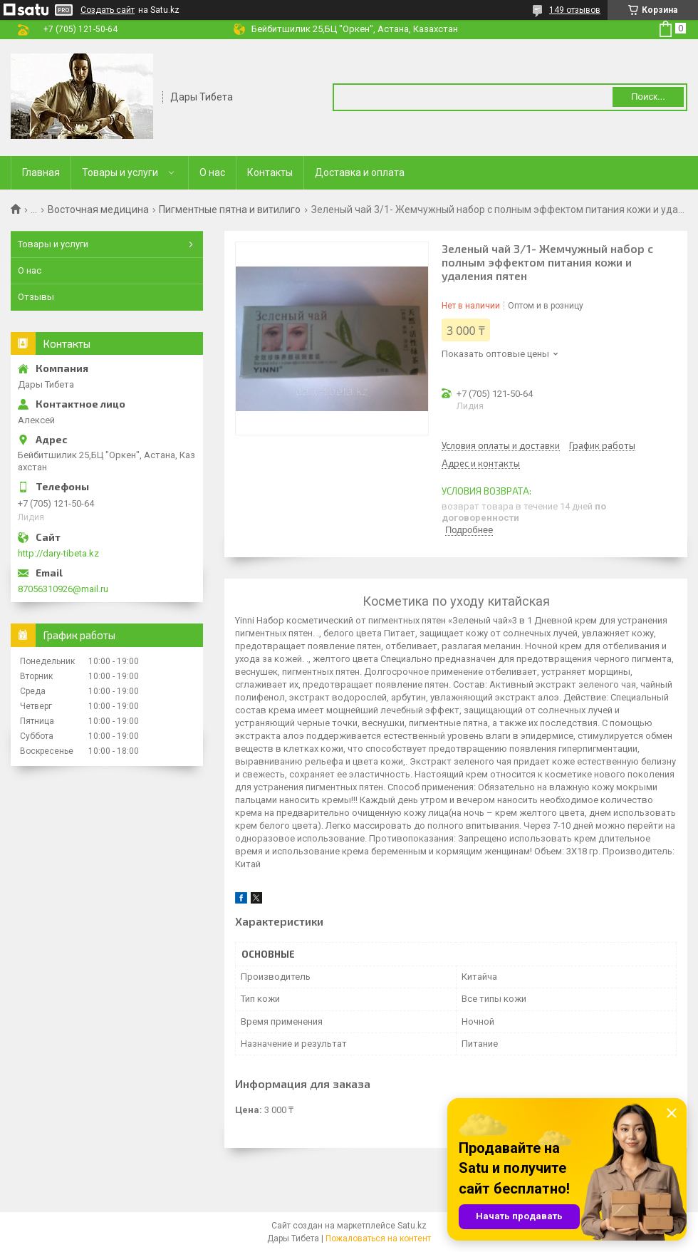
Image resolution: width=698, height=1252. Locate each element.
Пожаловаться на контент (378, 1238)
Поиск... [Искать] (648, 96)
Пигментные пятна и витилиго (230, 209)
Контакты (270, 172)
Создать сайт (107, 10)
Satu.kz (412, 1226)
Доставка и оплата (360, 172)
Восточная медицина (98, 209)
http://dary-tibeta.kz (58, 553)
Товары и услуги (120, 172)
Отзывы (36, 296)
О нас (212, 172)
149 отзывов (574, 10)
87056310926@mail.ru (63, 589)
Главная (41, 172)
